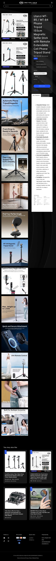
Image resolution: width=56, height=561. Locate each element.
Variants (35, 70)
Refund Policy (36, 558)
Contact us (31, 540)
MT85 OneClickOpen (40, 73)
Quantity (35, 79)
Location (31, 538)
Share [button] (36, 90)
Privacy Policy (29, 558)
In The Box (45, 95)
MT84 (36, 76)
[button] (4, 2)
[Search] (50, 6)
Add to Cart (42, 86)
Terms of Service (21, 558)
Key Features (36, 95)
